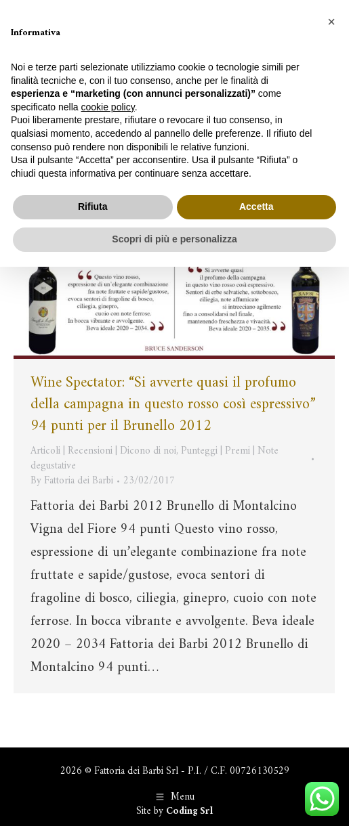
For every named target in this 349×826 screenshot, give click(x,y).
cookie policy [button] (108, 107)
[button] (331, 21)
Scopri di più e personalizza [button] (174, 239)
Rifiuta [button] (93, 206)
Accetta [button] (256, 206)
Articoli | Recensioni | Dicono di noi (103, 451)
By (71, 481)
